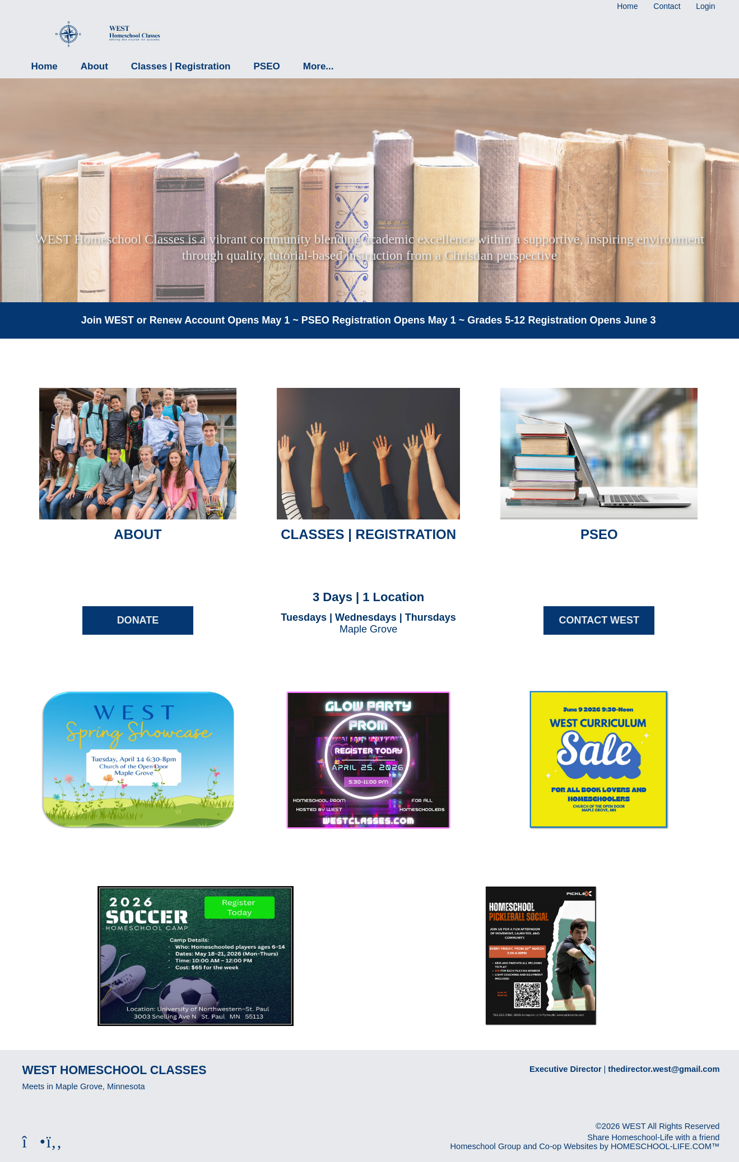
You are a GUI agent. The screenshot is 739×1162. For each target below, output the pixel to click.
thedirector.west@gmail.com (663, 1069)
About (94, 66)
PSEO (266, 66)
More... (318, 66)
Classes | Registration (181, 66)
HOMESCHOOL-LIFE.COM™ (665, 1146)
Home (44, 66)
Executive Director (565, 1069)
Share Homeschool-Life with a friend (653, 1137)
